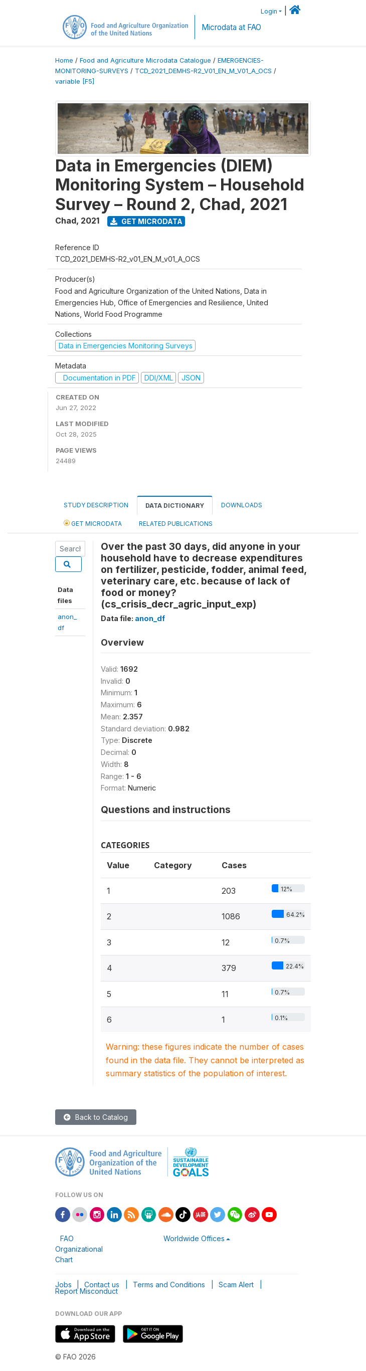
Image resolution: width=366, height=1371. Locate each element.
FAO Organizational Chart (79, 1249)
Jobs (63, 1284)
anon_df (150, 618)
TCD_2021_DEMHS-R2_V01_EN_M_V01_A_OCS (203, 71)
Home (64, 60)
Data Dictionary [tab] (174, 505)
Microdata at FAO (231, 27)
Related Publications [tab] (176, 523)
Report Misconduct (86, 1291)
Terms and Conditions (169, 1284)
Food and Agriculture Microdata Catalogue (145, 60)
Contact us (101, 1284)
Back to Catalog (96, 1117)
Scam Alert (236, 1284)
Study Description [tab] (96, 505)
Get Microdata (146, 221)
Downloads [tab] (241, 505)
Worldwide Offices (194, 1238)
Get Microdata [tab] (93, 523)
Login (269, 11)
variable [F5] (74, 81)
